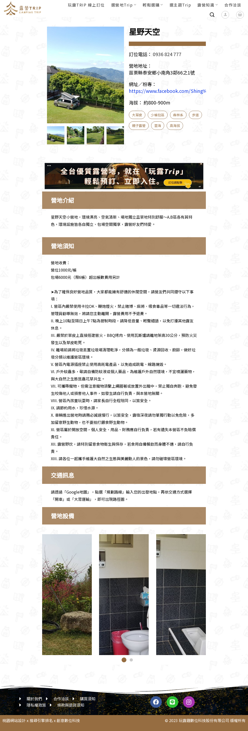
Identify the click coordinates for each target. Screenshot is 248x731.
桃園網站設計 (14, 720)
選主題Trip (180, 5)
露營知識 (207, 5)
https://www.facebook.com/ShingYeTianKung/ (180, 91)
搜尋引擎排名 (41, 720)
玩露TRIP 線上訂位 (86, 5)
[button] (124, 659)
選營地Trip (123, 5)
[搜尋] (212, 14)
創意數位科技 (68, 720)
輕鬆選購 (153, 5)
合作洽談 (232, 5)
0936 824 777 (167, 54)
